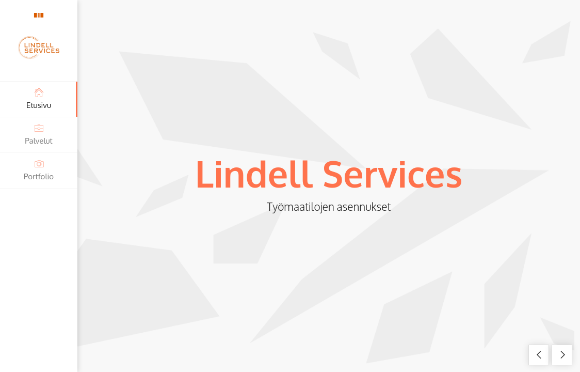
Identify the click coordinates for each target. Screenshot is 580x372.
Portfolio (38, 169)
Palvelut (38, 134)
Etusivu (38, 98)
